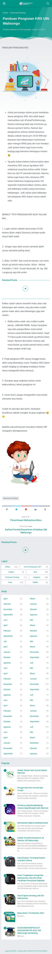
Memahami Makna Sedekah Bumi (32, 822)
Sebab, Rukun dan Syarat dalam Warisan (32, 771)
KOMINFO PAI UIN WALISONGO (37, 951)
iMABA (35, 582)
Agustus (33, 615)
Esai (35, 572)
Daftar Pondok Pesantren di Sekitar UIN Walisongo (26, 531)
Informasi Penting (11, 498)
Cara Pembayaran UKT (32, 567)
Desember (7, 684)
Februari (7, 604)
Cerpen (11, 572)
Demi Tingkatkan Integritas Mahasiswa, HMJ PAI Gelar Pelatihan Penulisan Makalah (31, 878)
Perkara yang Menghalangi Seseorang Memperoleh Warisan (32, 806)
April (5, 599)
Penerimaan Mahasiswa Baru (26, 520)
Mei (31, 620)
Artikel (7, 567)
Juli (5, 641)
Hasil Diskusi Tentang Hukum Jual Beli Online (31, 859)
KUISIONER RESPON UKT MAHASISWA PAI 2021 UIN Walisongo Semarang (29, 930)
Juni (5, 620)
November (7, 609)
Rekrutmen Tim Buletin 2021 (30, 913)
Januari (33, 604)
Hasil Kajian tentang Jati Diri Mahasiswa (30, 896)
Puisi (10, 582)
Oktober (33, 609)
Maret (32, 599)
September (8, 615)
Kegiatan (36, 577)
